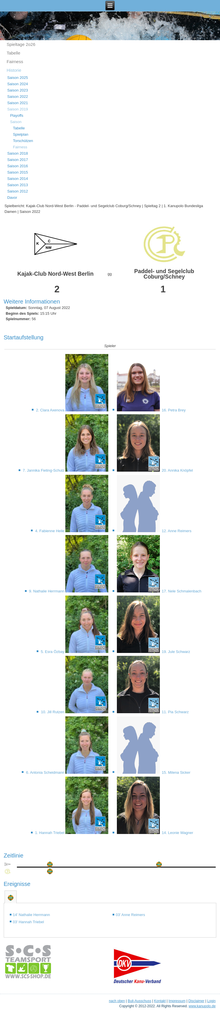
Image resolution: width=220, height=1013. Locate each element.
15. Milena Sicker (175, 772)
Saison (15, 122)
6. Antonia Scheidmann (45, 772)
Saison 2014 (17, 178)
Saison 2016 (17, 166)
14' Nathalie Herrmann (31, 915)
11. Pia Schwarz (175, 712)
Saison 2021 (17, 103)
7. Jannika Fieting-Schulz (44, 470)
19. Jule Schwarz (175, 652)
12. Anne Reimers (176, 531)
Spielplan (20, 134)
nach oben (117, 1001)
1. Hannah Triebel (50, 833)
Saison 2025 (17, 77)
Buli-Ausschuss (139, 1001)
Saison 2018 (17, 153)
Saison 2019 (17, 109)
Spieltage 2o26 (21, 44)
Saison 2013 (17, 185)
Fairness (15, 61)
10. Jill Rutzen (53, 712)
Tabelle (13, 52)
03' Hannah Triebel (28, 922)
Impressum (176, 1001)
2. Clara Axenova (51, 410)
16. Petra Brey (173, 410)
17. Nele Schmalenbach (181, 591)
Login (211, 1001)
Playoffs (16, 115)
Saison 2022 (17, 96)
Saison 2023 (17, 90)
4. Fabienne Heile (50, 531)
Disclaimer (196, 1001)
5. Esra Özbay (53, 652)
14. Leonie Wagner (177, 833)
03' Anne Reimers (130, 915)
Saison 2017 (17, 160)
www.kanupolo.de (202, 1006)
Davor (12, 197)
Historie (14, 70)
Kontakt (160, 1001)
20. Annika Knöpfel (177, 470)
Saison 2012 (17, 191)
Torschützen (23, 141)
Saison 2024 (17, 84)
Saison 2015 (17, 172)
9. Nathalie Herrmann (47, 591)
